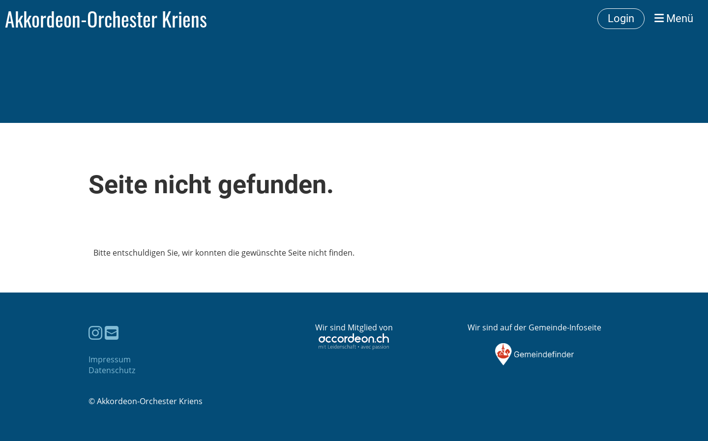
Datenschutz (111, 370)
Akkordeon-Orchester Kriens (106, 18)
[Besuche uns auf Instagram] (95, 332)
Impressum (109, 359)
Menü (673, 18)
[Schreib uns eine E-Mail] (111, 332)
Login (621, 18)
